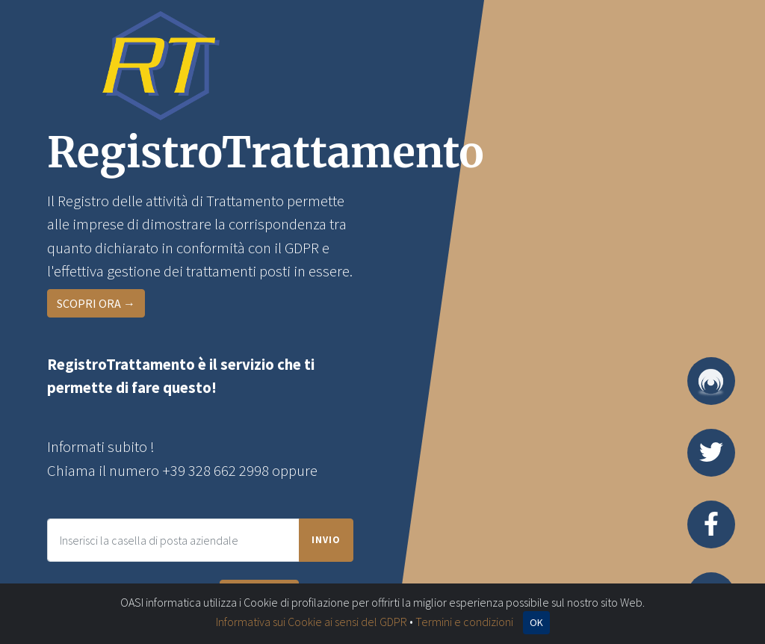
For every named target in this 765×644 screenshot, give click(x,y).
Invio (326, 539)
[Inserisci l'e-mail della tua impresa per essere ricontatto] (173, 540)
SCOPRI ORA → (96, 303)
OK (536, 622)
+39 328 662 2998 (215, 470)
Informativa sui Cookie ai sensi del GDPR (311, 621)
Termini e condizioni (464, 621)
